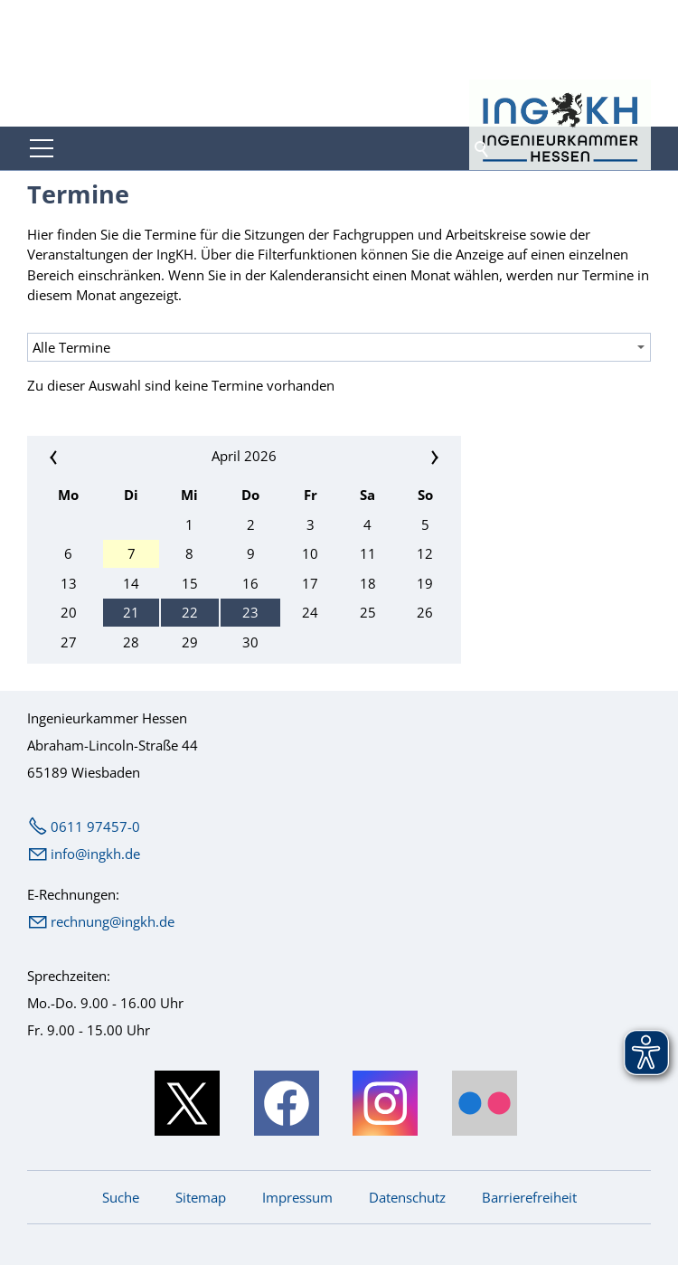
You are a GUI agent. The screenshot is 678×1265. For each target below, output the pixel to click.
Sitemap (200, 1197)
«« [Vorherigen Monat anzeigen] (98, 456)
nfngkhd (95, 854)
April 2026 (244, 456)
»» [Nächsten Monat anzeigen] (389, 456)
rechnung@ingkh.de (112, 921)
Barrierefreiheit (529, 1197)
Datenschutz (407, 1197)
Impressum (297, 1197)
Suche (120, 1197)
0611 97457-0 (95, 826)
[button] (41, 148)
